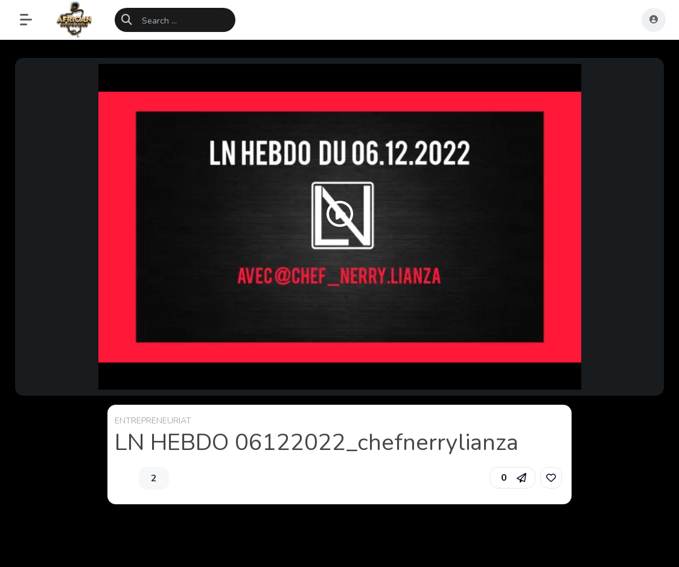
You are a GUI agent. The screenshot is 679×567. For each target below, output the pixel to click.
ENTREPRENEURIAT (153, 420)
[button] (32, 20)
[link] (551, 478)
